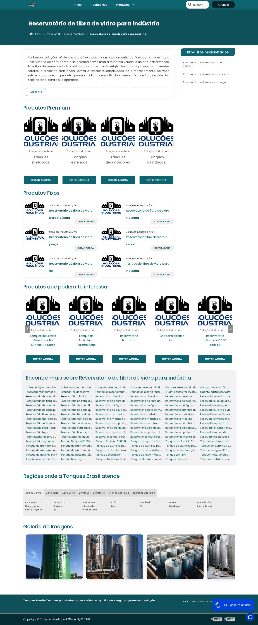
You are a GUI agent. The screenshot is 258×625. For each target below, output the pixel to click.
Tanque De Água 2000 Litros (78, 441)
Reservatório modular (178, 419)
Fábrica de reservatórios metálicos (152, 392)
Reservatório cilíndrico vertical (149, 396)
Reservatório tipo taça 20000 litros (116, 432)
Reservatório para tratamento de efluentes (157, 423)
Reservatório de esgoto (179, 396)
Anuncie (223, 5)
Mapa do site (227, 601)
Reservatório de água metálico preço (153, 405)
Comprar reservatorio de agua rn (186, 387)
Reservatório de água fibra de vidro (48, 405)
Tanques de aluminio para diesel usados (155, 459)
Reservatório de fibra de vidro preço (204, 82)
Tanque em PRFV (176, 454)
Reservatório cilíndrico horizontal (115, 396)
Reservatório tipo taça (75, 432)
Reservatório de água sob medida (116, 410)
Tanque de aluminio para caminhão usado (192, 446)
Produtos (125, 5)
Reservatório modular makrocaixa (82, 423)
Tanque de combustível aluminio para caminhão (161, 450)
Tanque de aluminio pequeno (218, 446)
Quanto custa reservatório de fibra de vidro (192, 392)
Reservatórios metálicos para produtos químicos (160, 437)
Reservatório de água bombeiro (220, 401)
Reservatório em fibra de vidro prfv (187, 410)
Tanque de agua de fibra (146, 441)
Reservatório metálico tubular (149, 419)
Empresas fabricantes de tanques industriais (54, 392)
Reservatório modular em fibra (45, 423)
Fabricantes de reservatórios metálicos (85, 392)
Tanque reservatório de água (44, 459)
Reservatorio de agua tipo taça (45, 396)
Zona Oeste (68, 492)
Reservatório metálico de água (184, 414)
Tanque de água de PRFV (41, 454)
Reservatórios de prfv (213, 432)
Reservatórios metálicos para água (187, 437)
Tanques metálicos (177, 459)
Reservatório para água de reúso (150, 428)
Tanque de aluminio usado (112, 450)
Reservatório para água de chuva (116, 428)
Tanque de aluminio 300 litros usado (188, 441)
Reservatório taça (37, 432)
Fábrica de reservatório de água (115, 392)
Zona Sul (84, 492)
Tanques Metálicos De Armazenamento (120, 459)
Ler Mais (36, 92)
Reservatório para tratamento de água (50, 428)
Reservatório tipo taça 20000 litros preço (155, 432)
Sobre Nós (99, 5)
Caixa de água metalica (41, 387)
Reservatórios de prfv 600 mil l (45, 437)
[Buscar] (190, 5)
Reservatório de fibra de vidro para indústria (203, 64)
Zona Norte (52, 492)
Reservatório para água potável (185, 428)
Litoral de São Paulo (144, 492)
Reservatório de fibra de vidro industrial (206, 74)
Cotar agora (41, 179)
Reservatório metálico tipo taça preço (119, 419)
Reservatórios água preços (42, 441)
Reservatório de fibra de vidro (218, 396)
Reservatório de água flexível (79, 405)
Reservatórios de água (75, 437)
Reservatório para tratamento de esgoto (225, 423)
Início (78, 5)
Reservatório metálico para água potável (51, 419)
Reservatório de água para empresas (223, 405)
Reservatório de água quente (79, 410)
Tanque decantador (108, 454)
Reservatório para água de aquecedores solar (89, 428)
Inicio (186, 601)
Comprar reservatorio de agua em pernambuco (160, 387)
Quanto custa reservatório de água (222, 392)
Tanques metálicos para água (219, 459)
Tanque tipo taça (72, 459)
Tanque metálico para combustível (222, 454)
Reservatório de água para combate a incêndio (195, 405)
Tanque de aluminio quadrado (45, 450)
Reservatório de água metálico (114, 405)
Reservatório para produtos (112, 423)
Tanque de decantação (180, 450)
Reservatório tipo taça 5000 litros (186, 432)
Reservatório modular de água (219, 419)
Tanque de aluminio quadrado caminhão (86, 450)
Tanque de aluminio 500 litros (44, 446)
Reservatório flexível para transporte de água (89, 414)
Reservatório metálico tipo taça (81, 419)
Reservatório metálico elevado (219, 414)
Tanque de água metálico (77, 454)
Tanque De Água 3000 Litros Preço (116, 441)
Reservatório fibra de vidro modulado (49, 414)
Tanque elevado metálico (146, 454)
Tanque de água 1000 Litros (217, 450)
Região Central (33, 492)
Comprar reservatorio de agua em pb (119, 387)
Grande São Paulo (119, 492)
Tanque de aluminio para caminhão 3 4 (120, 446)
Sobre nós (198, 601)
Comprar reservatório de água (219, 387)
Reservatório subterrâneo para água (222, 428)
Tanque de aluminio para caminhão (83, 446)
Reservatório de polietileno (182, 401)
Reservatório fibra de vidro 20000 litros (224, 410)
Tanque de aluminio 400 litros (219, 441)
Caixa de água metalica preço (80, 387)
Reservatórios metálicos (110, 437)
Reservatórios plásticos (214, 437)
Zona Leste (99, 492)
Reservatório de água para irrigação (48, 410)
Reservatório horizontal (109, 414)
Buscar (198, 5)
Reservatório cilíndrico (74, 396)
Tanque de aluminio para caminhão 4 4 (155, 446)
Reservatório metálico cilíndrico (150, 414)
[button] (230, 329)
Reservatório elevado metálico (149, 410)
